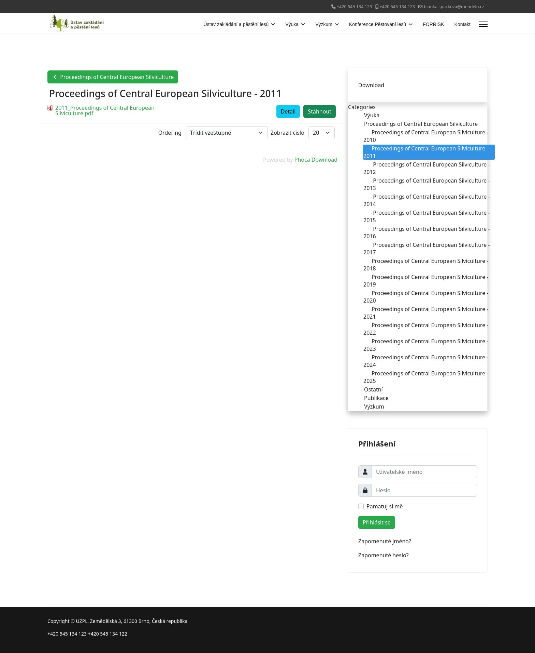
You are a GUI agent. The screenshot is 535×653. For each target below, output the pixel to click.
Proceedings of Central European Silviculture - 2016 (426, 232)
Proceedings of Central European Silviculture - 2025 (426, 377)
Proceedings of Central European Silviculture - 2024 (426, 361)
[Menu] (483, 24)
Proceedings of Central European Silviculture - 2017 (426, 248)
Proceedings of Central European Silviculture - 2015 (426, 216)
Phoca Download (315, 159)
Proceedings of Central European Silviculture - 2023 (426, 344)
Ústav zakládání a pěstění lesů (236, 24)
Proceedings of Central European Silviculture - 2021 (426, 312)
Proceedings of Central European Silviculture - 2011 (426, 152)
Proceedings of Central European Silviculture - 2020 (426, 296)
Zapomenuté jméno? (384, 541)
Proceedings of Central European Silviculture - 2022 (426, 328)
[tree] (417, 261)
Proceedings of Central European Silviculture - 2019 (426, 280)
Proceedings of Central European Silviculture (113, 77)
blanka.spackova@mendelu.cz (454, 7)
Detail (288, 111)
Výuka (292, 24)
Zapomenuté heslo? (383, 555)
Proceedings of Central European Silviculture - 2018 (426, 264)
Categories (362, 107)
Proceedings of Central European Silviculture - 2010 (426, 136)
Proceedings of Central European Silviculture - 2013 (426, 184)
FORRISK (433, 24)
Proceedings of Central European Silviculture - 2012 (426, 168)
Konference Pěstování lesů (377, 24)
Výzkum (323, 24)
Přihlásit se (377, 522)
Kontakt (462, 24)
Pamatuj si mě (384, 506)
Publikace (372, 398)
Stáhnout (319, 111)
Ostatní (369, 389)
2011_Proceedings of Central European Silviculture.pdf (105, 110)
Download (371, 85)
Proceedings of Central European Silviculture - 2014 (426, 200)
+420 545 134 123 (354, 7)
